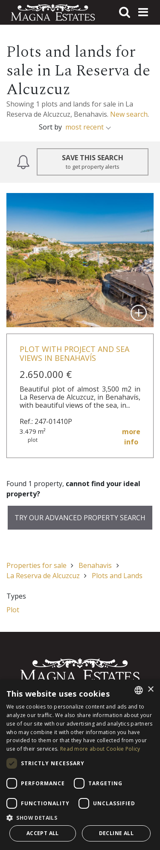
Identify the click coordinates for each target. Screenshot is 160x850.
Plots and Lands (117, 575)
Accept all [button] (42, 833)
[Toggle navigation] (143, 12)
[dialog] (80, 765)
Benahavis (95, 565)
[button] (80, 817)
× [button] (150, 689)
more (131, 437)
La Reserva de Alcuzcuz (43, 575)
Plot (12, 609)
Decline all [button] (116, 833)
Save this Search (92, 162)
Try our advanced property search (80, 517)
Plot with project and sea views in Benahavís (74, 353)
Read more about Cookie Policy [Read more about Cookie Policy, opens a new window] (100, 748)
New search (129, 114)
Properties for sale (36, 565)
